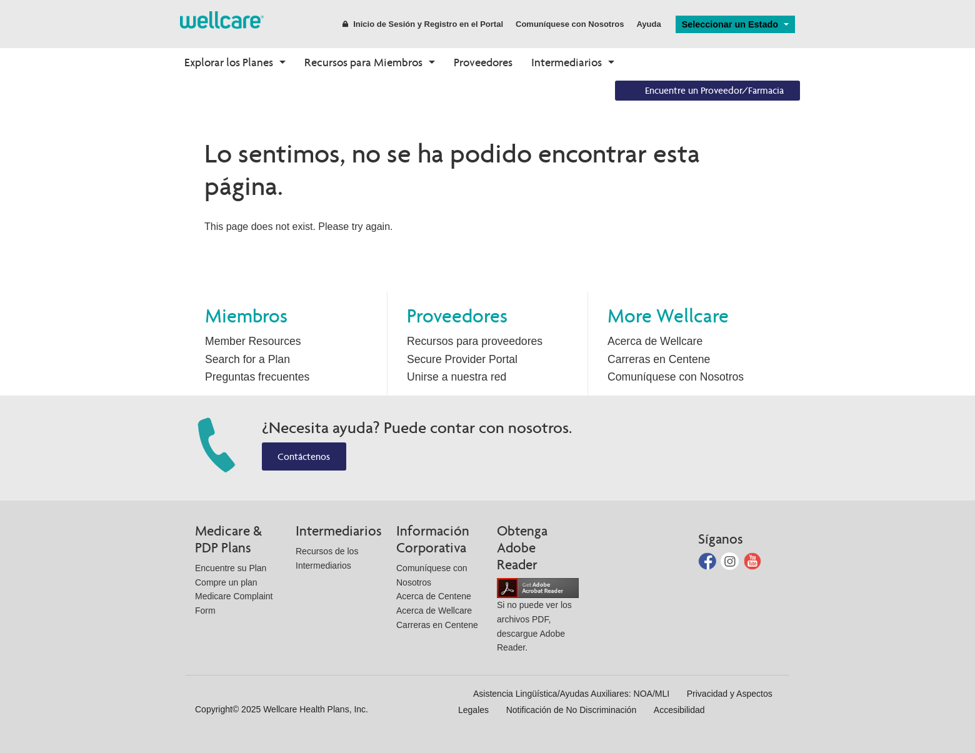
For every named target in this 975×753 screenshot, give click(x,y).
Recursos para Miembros (363, 62)
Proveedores (483, 62)
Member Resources (253, 341)
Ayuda (648, 24)
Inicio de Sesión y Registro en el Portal (422, 24)
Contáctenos (304, 456)
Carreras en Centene (659, 359)
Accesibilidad (679, 710)
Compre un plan (226, 582)
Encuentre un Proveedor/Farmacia (714, 90)
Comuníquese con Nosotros (570, 24)
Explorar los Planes (228, 62)
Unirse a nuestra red (456, 377)
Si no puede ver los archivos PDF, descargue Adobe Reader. (538, 617)
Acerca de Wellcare (655, 341)
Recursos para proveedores (474, 341)
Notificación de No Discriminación (571, 710)
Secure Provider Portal (462, 359)
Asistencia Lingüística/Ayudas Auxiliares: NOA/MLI (571, 694)
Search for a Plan (247, 359)
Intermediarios (566, 62)
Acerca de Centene (433, 596)
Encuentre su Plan (230, 568)
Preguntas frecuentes (257, 377)
